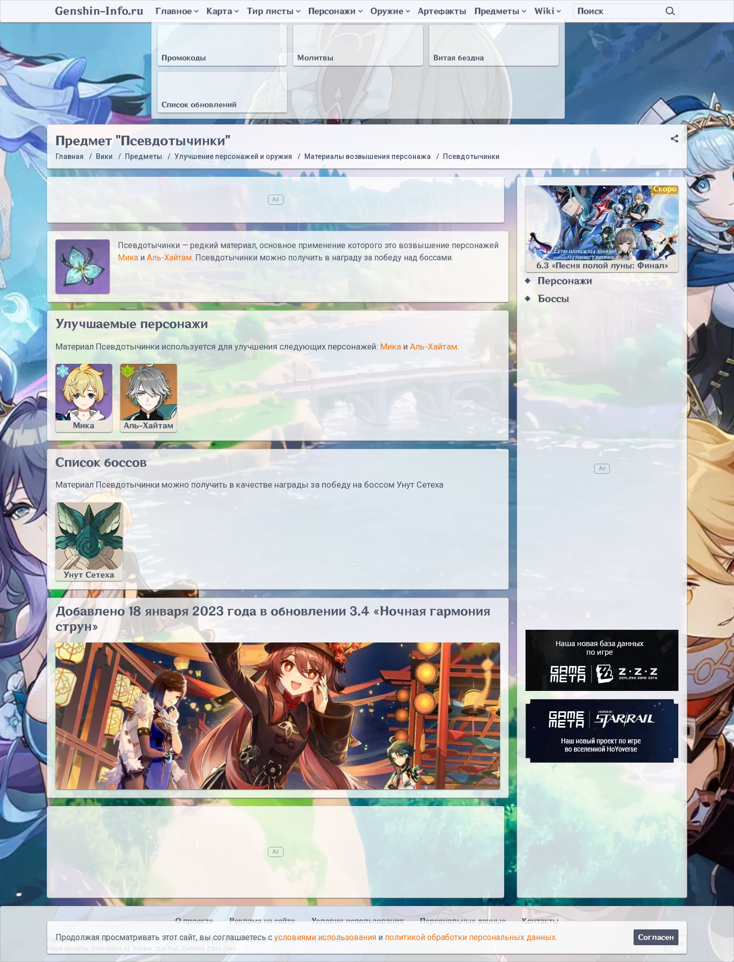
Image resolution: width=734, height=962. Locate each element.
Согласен (656, 937)
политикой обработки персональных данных (470, 937)
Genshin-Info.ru (99, 11)
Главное (176, 11)
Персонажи (335, 11)
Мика (128, 257)
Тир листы (273, 11)
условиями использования (325, 937)
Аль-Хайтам (169, 257)
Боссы (553, 298)
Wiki (547, 11)
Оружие (390, 11)
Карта (222, 11)
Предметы (500, 11)
